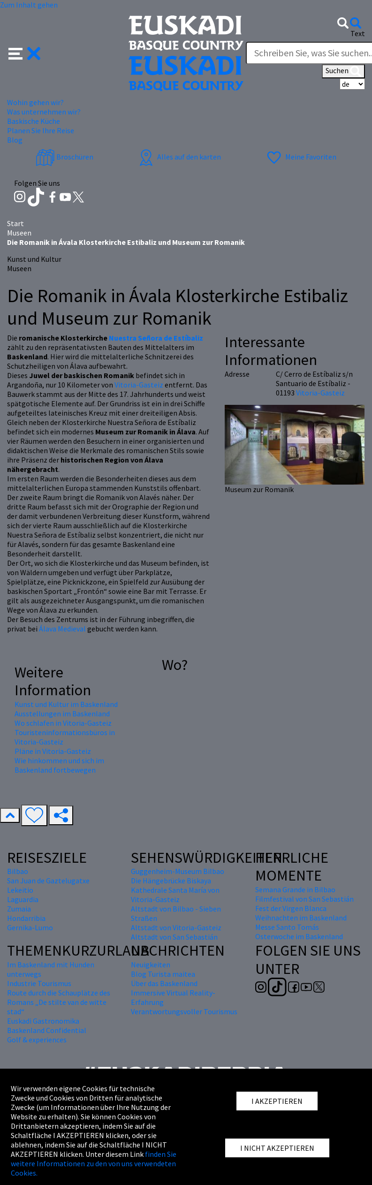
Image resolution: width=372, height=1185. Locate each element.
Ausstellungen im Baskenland (62, 713)
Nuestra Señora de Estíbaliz (156, 337)
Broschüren (64, 156)
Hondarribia (26, 918)
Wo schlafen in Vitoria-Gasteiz (63, 723)
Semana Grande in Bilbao (295, 889)
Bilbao (17, 871)
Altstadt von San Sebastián (174, 937)
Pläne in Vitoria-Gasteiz (53, 751)
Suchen (343, 71)
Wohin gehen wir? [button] (35, 102)
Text (357, 33)
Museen (19, 232)
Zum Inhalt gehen (29, 4)
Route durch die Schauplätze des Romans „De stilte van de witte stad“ (58, 1002)
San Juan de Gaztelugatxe (48, 880)
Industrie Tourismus (39, 983)
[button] (24, 52)
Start (15, 223)
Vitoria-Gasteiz (138, 384)
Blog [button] (15, 139)
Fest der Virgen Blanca (290, 908)
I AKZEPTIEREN (277, 1101)
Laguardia (22, 899)
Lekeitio (20, 890)
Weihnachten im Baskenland (301, 917)
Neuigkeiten (150, 964)
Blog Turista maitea (163, 974)
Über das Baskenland (164, 983)
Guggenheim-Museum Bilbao (177, 871)
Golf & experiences (37, 1039)
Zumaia (19, 908)
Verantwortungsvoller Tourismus (184, 1011)
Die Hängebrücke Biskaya (171, 880)
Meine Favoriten (300, 156)
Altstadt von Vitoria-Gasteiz (176, 927)
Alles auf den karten (179, 156)
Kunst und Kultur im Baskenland (66, 704)
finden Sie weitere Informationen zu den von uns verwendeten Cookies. (93, 1163)
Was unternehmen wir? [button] (44, 111)
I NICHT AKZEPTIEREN (277, 1148)
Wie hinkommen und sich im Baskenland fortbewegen (59, 765)
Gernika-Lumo (30, 927)
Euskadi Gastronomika (43, 1020)
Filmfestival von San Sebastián (304, 899)
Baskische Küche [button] (33, 121)
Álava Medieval (62, 628)
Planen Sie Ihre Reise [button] (40, 130)
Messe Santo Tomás (287, 927)
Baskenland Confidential (46, 1030)
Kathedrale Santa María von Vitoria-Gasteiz (175, 894)
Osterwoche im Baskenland (299, 936)
